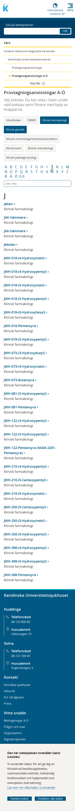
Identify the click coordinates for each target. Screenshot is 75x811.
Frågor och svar (14, 727)
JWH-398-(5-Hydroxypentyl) (25, 561)
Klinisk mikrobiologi (40, 148)
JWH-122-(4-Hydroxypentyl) (25, 420)
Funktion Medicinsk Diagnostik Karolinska (29, 51)
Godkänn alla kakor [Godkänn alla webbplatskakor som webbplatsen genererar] (50, 798)
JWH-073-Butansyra (19, 380)
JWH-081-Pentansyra (20, 407)
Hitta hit (9, 691)
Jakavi (8, 204)
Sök (65, 30)
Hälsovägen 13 (21, 634)
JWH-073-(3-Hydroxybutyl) (24, 353)
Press (8, 703)
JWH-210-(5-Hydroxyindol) (24, 493)
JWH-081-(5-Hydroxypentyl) (25, 393)
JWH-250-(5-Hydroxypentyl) (25, 534)
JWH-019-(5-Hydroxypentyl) (25, 339)
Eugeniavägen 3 (22, 668)
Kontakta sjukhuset (17, 685)
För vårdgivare (14, 697)
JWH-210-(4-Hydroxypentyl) (25, 466)
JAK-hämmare (14, 217)
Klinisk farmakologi (54, 120)
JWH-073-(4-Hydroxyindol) (24, 366)
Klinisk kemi (13, 148)
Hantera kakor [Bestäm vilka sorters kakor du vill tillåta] (19, 798)
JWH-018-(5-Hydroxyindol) (24, 285)
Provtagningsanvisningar (27, 67)
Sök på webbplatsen (19, 25)
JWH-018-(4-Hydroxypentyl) (25, 271)
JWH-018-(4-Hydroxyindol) (24, 258)
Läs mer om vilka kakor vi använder (31, 788)
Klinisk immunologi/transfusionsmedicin (31, 139)
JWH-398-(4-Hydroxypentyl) (25, 547)
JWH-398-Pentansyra (20, 575)
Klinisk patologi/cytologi (21, 157)
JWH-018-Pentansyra (20, 326)
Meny (70, 10)
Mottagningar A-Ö (16, 721)
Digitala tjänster (15, 739)
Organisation (13, 733)
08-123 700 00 (20, 656)
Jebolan (9, 244)
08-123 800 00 (20, 622)
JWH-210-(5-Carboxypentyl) (25, 480)
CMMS (32, 120)
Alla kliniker (13, 120)
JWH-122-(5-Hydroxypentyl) (25, 434)
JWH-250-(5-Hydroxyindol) (24, 520)
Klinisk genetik (15, 129)
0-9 (21, 176)
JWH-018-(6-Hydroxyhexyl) (24, 312)
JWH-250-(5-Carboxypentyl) (25, 507)
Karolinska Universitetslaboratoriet (29, 59)
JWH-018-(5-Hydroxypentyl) (25, 298)
